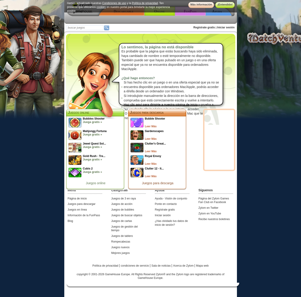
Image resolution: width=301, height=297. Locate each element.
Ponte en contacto (166, 204)
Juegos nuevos (120, 247)
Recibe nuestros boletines (214, 219)
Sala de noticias (162, 265)
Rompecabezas (120, 241)
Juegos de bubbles (122, 209)
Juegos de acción (121, 204)
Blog (70, 221)
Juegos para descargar (82, 204)
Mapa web (202, 265)
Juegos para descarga (147, 112)
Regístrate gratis (204, 27)
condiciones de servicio (135, 265)
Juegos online (95, 183)
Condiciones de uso (114, 3)
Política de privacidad (145, 3)
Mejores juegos (120, 253)
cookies (101, 7)
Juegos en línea (77, 209)
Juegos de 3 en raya (123, 198)
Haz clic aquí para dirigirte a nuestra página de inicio (161, 104)
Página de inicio (77, 198)
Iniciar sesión (226, 27)
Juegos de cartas (121, 221)
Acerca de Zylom (183, 265)
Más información (201, 4)
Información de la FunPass (84, 215)
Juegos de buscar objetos (126, 215)
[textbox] (85, 27)
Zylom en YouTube (210, 213)
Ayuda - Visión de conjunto (171, 198)
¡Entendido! (225, 4)
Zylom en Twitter (209, 207)
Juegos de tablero (122, 236)
